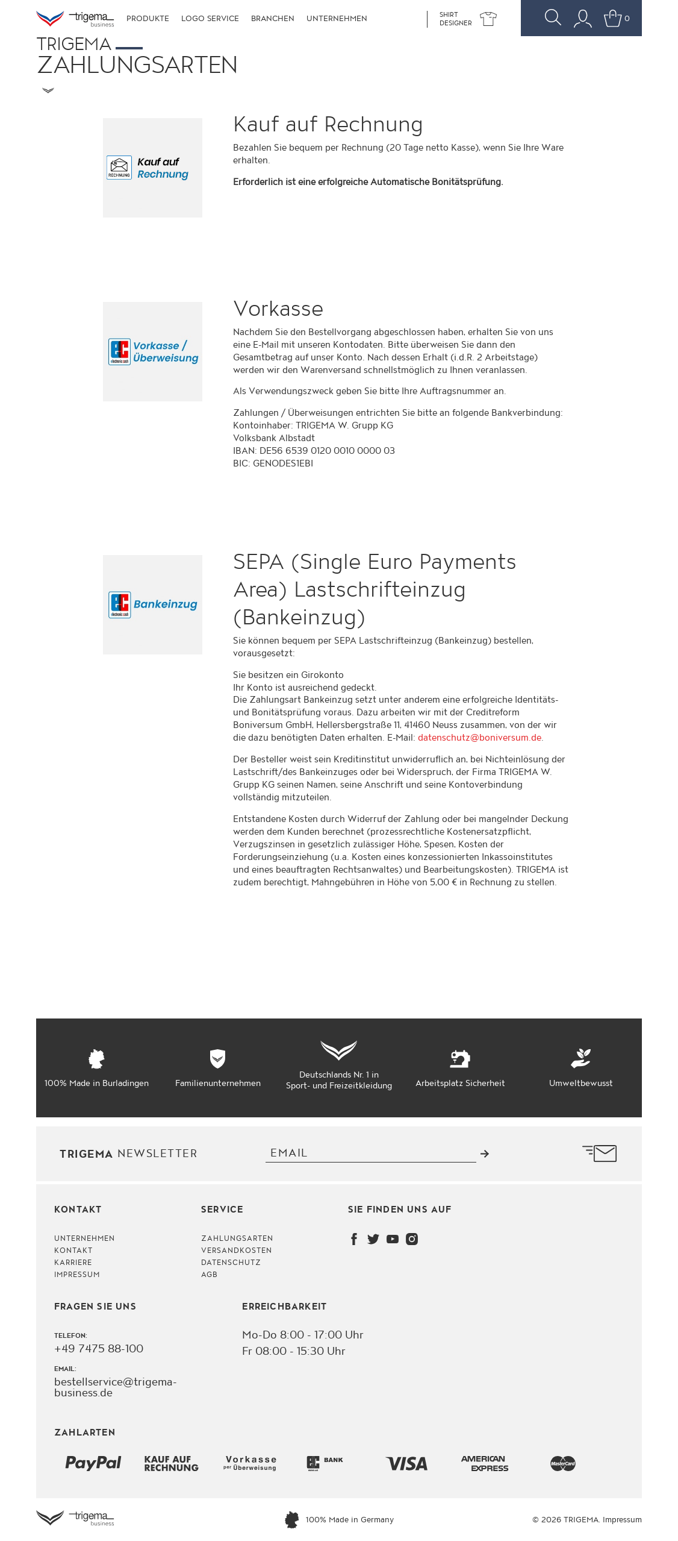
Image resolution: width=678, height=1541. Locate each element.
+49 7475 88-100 (98, 1349)
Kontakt (73, 1250)
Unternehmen (336, 19)
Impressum (77, 1274)
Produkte (147, 19)
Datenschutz (231, 1262)
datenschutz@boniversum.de (479, 738)
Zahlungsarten (237, 1238)
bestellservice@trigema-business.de (115, 1387)
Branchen (272, 19)
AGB (209, 1274)
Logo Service (210, 19)
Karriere (73, 1262)
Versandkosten (237, 1250)
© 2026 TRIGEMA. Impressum (587, 1520)
